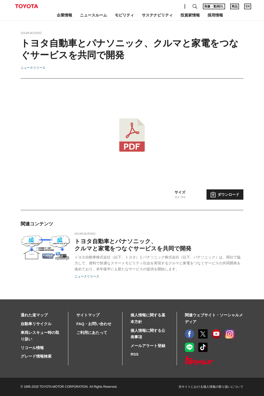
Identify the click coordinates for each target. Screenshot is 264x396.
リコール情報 (32, 348)
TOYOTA (26, 6)
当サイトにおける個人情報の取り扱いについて (210, 387)
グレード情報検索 (36, 356)
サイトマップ (88, 315)
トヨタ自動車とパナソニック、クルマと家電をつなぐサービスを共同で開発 (133, 245)
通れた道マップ (34, 315)
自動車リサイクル (36, 324)
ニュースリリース (33, 68)
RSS (134, 354)
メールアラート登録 (147, 345)
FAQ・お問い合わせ (93, 324)
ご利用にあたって (91, 332)
